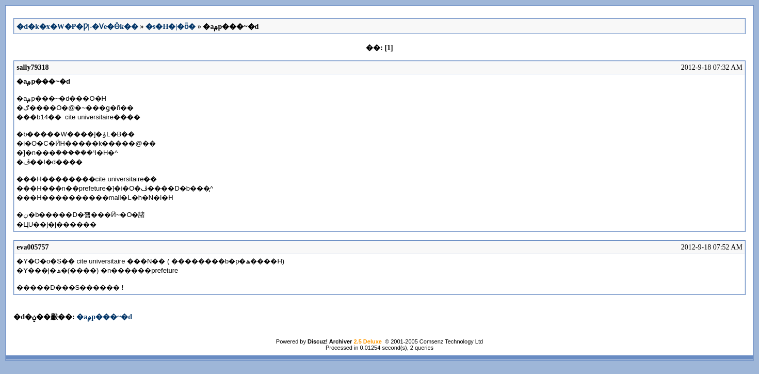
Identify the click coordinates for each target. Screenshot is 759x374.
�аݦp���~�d (104, 317)
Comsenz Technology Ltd (451, 341)
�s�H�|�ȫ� (171, 26)
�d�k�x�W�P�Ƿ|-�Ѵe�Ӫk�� (77, 26)
